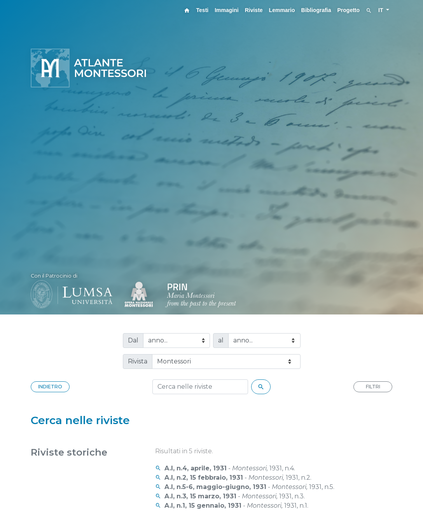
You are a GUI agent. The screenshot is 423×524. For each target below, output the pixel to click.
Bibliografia (316, 10)
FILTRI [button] (373, 387)
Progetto (348, 10)
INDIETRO (50, 387)
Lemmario (282, 10)
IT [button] (381, 10)
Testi (202, 10)
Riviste (254, 10)
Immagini (226, 10)
